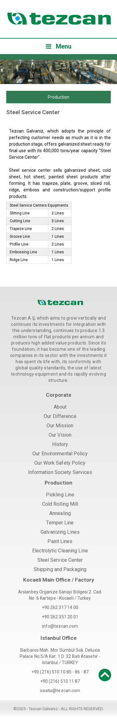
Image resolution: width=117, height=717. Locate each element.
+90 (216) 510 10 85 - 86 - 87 (60, 671)
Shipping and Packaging (60, 569)
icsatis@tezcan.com (60, 690)
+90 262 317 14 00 (60, 607)
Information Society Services (60, 472)
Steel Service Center (60, 560)
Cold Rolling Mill (60, 504)
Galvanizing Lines (60, 532)
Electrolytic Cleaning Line (60, 551)
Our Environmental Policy (59, 454)
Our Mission (59, 426)
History (60, 444)
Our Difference (60, 416)
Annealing (60, 513)
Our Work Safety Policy (59, 463)
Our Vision (60, 435)
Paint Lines (59, 541)
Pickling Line (60, 495)
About (60, 407)
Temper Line (60, 523)
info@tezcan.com (60, 626)
